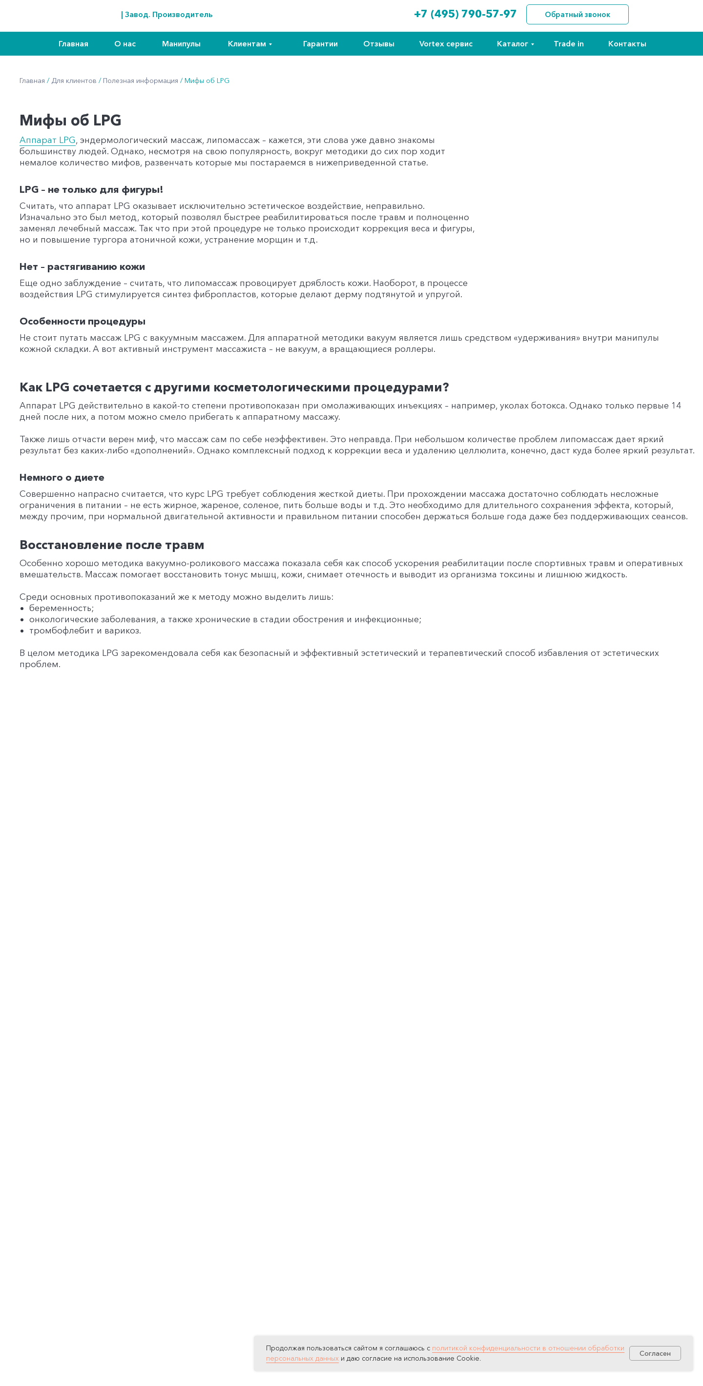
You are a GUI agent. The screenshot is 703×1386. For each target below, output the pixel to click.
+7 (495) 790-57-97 (465, 13)
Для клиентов (74, 80)
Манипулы (181, 43)
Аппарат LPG (48, 140)
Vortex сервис (446, 43)
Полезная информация (140, 80)
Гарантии (320, 43)
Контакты (627, 43)
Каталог (512, 43)
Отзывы (378, 43)
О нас (125, 43)
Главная (73, 43)
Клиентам (247, 43)
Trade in (569, 43)
